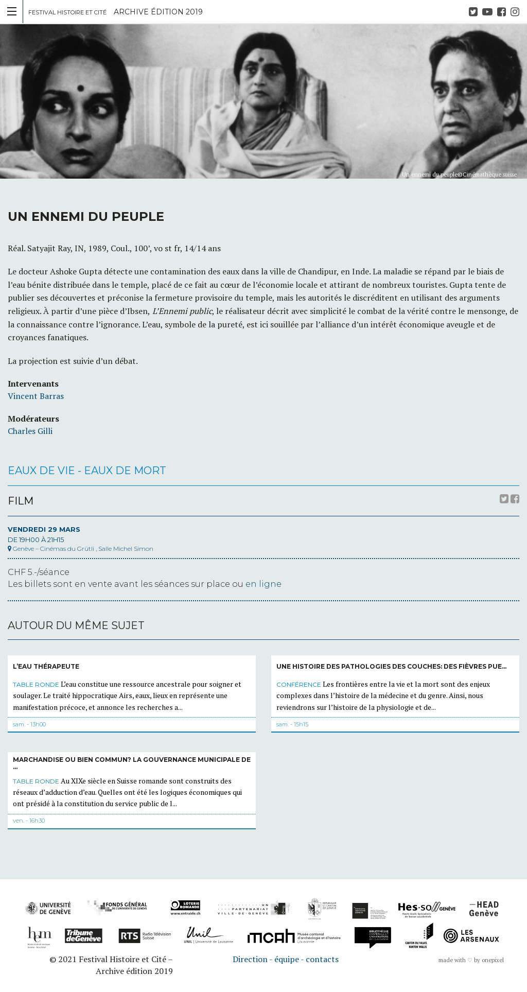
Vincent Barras (36, 396)
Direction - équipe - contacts (286, 959)
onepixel (493, 960)
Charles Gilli (30, 431)
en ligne (263, 584)
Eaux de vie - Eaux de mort (87, 470)
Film (20, 501)
